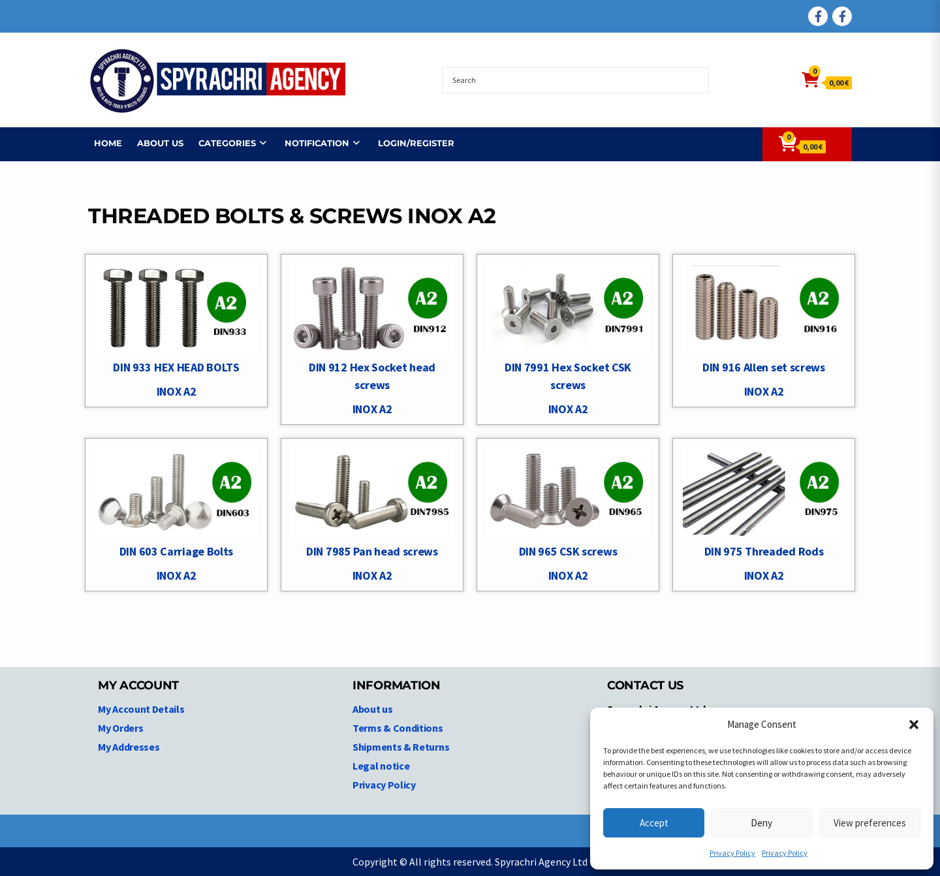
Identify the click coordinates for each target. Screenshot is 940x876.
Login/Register (410, 143)
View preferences (870, 823)
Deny (761, 823)
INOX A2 (176, 391)
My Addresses (128, 746)
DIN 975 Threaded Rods (764, 551)
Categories (221, 143)
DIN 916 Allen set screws (763, 367)
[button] (913, 724)
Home (102, 143)
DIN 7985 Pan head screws (372, 551)
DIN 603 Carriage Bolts (176, 551)
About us (154, 143)
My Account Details (141, 708)
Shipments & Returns (400, 746)
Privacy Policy (732, 853)
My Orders (120, 727)
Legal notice (380, 765)
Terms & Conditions (397, 727)
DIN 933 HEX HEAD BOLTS (176, 367)
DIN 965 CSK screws (568, 551)
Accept (654, 823)
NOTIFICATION (311, 143)
